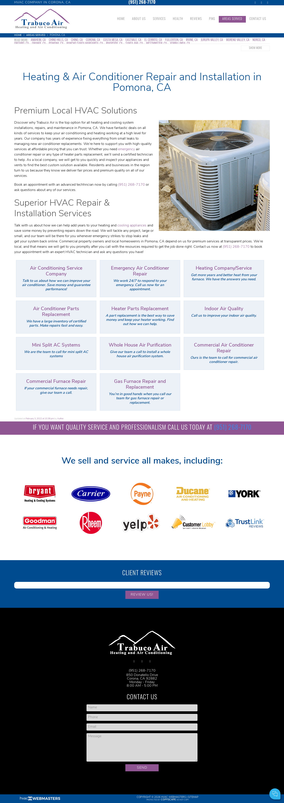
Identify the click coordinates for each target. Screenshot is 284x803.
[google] (261, 2)
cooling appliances (131, 225)
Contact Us (257, 19)
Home (121, 19)
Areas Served (232, 19)
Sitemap (193, 797)
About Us (139, 19)
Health (178, 19)
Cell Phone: (221, 776)
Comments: (221, 781)
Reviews (196, 19)
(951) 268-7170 (142, 2)
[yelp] (267, 2)
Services (159, 19)
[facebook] (255, 2)
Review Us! (142, 594)
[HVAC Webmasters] (39, 800)
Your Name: (221, 771)
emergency (126, 149)
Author (60, 419)
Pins (212, 19)
